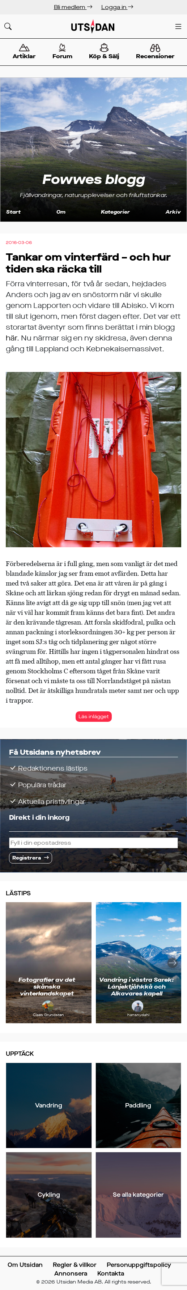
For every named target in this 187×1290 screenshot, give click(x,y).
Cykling (49, 1195)
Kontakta (110, 1273)
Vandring (48, 1105)
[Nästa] (172, 963)
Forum (62, 51)
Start (13, 212)
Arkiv (173, 212)
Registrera (26, 857)
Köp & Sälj (104, 51)
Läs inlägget (93, 716)
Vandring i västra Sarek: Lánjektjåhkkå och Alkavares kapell (136, 986)
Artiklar (24, 51)
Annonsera (70, 1273)
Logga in (117, 7)
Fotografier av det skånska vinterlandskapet (46, 986)
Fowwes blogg (93, 180)
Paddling (138, 1105)
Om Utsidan (25, 1265)
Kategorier (115, 212)
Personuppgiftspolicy (139, 1265)
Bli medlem (73, 7)
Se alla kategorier (138, 1195)
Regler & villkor (75, 1265)
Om (60, 212)
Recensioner (155, 52)
